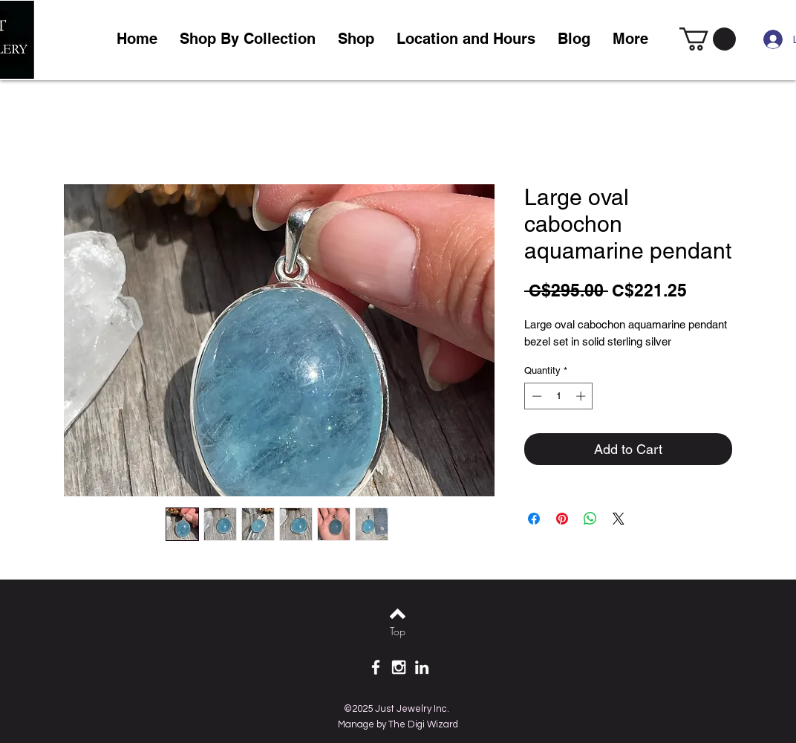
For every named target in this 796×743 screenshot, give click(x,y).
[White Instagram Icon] (398, 667)
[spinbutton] (558, 396)
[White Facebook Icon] (375, 667)
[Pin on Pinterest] (562, 519)
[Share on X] (618, 519)
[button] (356, 39)
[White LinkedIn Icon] (421, 667)
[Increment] (582, 396)
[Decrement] (535, 396)
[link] (707, 39)
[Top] (397, 631)
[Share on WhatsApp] (590, 519)
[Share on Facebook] (534, 519)
